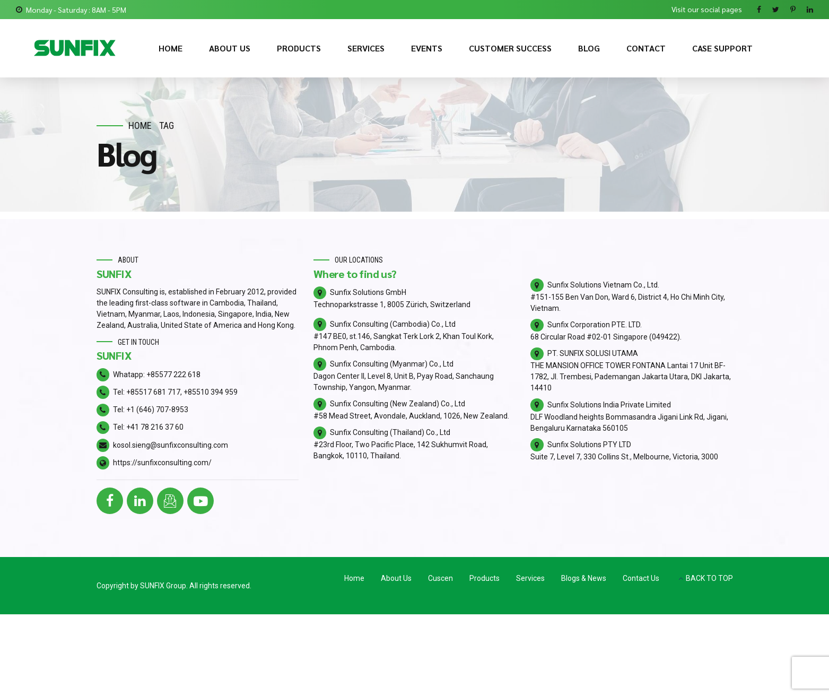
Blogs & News (583, 578)
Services (530, 578)
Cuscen (440, 578)
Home (140, 125)
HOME (170, 48)
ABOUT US (229, 48)
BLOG (589, 48)
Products (484, 578)
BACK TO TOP (709, 578)
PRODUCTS (299, 48)
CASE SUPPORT (722, 48)
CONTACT (646, 48)
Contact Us (641, 578)
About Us (396, 578)
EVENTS (426, 48)
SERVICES (366, 48)
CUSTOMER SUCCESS (510, 48)
